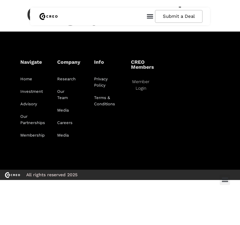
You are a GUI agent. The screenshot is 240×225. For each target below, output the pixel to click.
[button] (149, 16)
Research (66, 79)
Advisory (28, 104)
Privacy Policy (101, 82)
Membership (32, 135)
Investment (31, 91)
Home (26, 79)
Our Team (62, 94)
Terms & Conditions (104, 100)
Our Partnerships (32, 119)
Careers (64, 122)
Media (63, 110)
